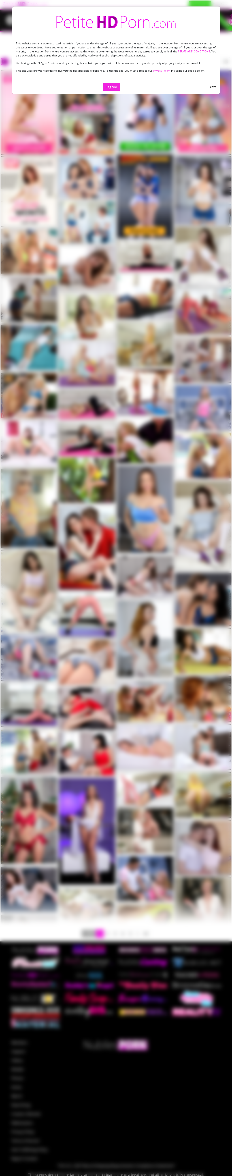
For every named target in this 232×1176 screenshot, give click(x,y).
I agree (111, 87)
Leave (212, 87)
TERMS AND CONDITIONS (194, 51)
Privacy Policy (161, 71)
